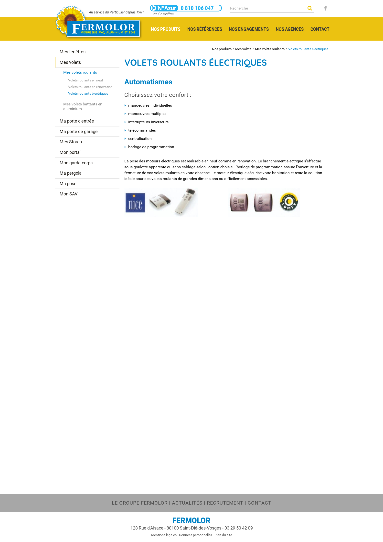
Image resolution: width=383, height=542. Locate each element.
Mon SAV (68, 193)
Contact (259, 503)
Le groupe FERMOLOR (140, 503)
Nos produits (222, 49)
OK (310, 8)
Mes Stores (71, 141)
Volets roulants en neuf (85, 80)
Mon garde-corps (76, 162)
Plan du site (223, 535)
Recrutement (225, 503)
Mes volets (243, 49)
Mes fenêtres (72, 51)
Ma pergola (71, 173)
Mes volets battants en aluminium (82, 106)
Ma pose (68, 183)
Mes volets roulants (270, 49)
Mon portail (71, 152)
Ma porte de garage (79, 131)
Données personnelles (195, 535)
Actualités (187, 503)
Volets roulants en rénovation (90, 87)
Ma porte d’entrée (77, 121)
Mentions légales (164, 535)
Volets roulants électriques (308, 49)
